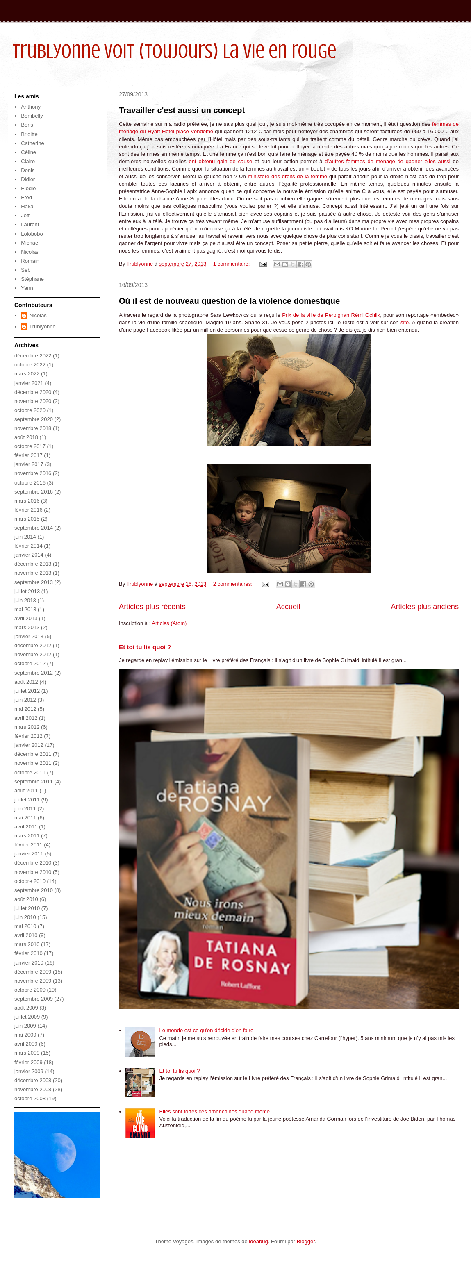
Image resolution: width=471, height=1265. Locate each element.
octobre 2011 (30, 772)
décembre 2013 (32, 564)
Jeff (25, 215)
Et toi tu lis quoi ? (145, 647)
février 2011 (28, 845)
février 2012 (28, 736)
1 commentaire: (232, 264)
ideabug (258, 1241)
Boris (27, 125)
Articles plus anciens (425, 607)
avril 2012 (25, 718)
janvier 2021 (28, 383)
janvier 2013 (28, 636)
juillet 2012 (27, 691)
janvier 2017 (28, 464)
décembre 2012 (32, 645)
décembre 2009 (32, 972)
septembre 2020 (33, 419)
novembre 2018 (32, 428)
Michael (30, 243)
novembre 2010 (32, 872)
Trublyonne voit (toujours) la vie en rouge (174, 51)
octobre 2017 (30, 446)
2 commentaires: (233, 584)
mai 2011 (25, 818)
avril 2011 (25, 827)
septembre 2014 (33, 528)
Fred (26, 197)
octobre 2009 (30, 990)
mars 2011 (26, 836)
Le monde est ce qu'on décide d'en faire (206, 1030)
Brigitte (29, 134)
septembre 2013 (33, 582)
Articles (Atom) (169, 623)
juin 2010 (25, 917)
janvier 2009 (28, 1071)
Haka (27, 206)
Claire (28, 161)
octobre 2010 (30, 881)
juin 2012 (25, 700)
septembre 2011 (33, 781)
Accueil (288, 607)
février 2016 (28, 510)
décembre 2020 (32, 392)
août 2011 (26, 790)
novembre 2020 (32, 401)
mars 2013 (26, 627)
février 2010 (28, 953)
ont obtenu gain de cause (222, 161)
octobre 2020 (30, 410)
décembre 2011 (32, 754)
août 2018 (26, 437)
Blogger (306, 1241)
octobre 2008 (30, 1098)
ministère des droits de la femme (288, 176)
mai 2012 (25, 709)
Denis (27, 170)
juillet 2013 (27, 591)
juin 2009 (25, 1026)
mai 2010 (25, 926)
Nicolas (30, 252)
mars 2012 (26, 727)
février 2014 (28, 546)
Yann (27, 288)
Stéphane (32, 279)
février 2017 (28, 455)
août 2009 (26, 1008)
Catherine (32, 143)
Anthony (31, 107)
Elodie (28, 188)
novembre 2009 (32, 981)
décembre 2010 (32, 863)
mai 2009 (25, 1035)
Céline (28, 152)
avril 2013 (25, 618)
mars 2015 (26, 519)
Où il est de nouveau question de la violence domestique (229, 300)
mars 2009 (26, 1053)
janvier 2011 (28, 854)
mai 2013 (25, 609)
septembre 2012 (33, 673)
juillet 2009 (27, 1017)
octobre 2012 (30, 663)
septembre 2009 (33, 999)
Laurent (30, 224)
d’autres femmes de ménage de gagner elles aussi (389, 161)
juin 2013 (25, 600)
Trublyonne (42, 326)
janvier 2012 (28, 745)
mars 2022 (26, 374)
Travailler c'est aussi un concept (182, 110)
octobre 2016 (30, 483)
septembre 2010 (33, 890)
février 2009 (28, 1062)
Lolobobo (32, 234)
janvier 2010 (28, 963)
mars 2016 (26, 501)
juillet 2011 (27, 799)
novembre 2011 (32, 763)
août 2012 (26, 682)
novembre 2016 (32, 473)
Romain (30, 261)
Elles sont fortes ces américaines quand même (214, 1111)
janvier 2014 (28, 555)
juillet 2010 (27, 908)
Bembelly (32, 116)
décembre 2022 (32, 356)
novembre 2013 (32, 573)
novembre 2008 (32, 1089)
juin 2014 (25, 537)
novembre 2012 (32, 654)
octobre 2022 (30, 365)
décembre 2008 (32, 1080)
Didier (28, 179)
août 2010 (26, 899)
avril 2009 (25, 1044)
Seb (25, 270)
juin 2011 (25, 808)
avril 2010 (25, 935)
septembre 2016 (33, 492)
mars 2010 (26, 944)
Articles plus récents (152, 607)
